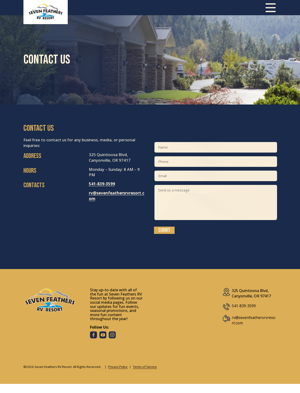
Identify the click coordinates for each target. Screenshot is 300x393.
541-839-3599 (102, 184)
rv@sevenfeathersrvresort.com (253, 320)
